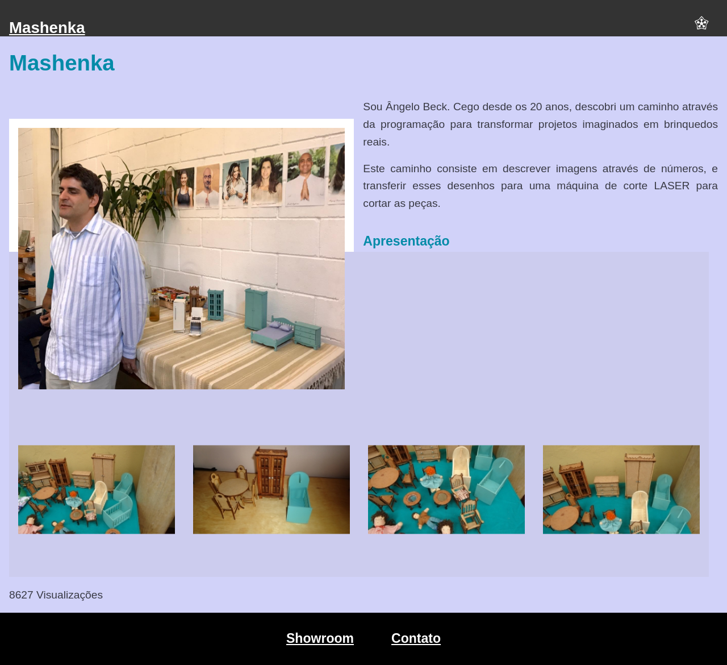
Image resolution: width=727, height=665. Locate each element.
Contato (416, 638)
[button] (701, 28)
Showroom (320, 638)
